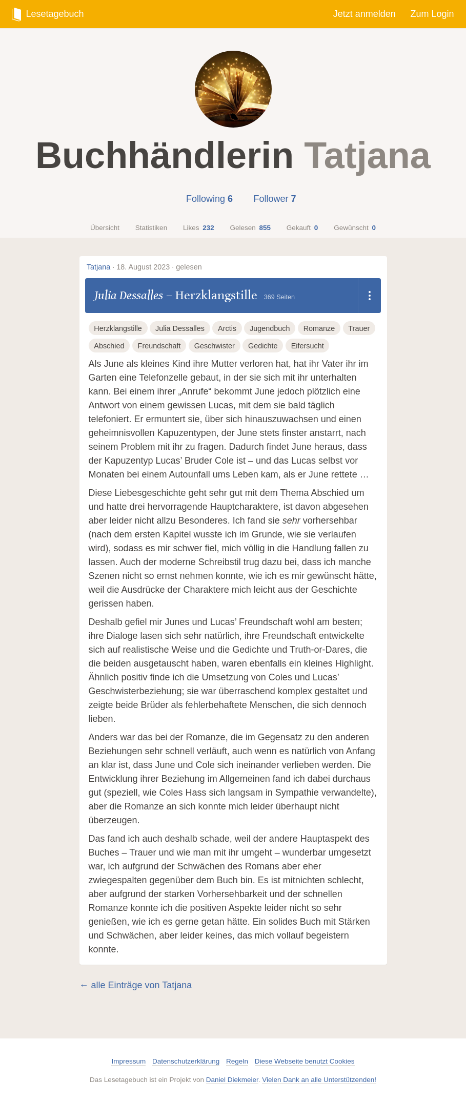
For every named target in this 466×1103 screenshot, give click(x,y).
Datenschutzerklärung (185, 1061)
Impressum (128, 1061)
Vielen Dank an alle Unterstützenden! (319, 1080)
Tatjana (98, 267)
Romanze (319, 328)
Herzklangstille (216, 295)
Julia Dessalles (128, 295)
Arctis (227, 328)
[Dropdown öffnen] (369, 295)
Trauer (359, 328)
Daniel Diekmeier (232, 1080)
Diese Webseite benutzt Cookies (305, 1061)
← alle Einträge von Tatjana (135, 985)
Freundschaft (159, 346)
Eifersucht (307, 346)
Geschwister (214, 346)
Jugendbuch (270, 328)
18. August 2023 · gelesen (158, 267)
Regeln (237, 1061)
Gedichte (263, 346)
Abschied (109, 346)
